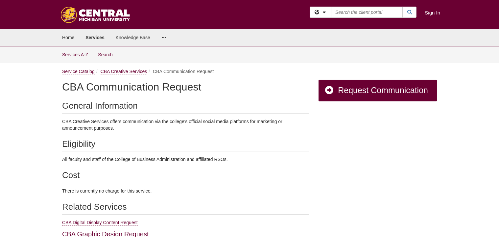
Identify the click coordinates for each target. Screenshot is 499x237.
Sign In (432, 12)
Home (68, 37)
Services (95, 37)
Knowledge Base (133, 37)
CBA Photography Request (101, 198)
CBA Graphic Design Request (105, 187)
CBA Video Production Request (108, 208)
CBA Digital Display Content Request (100, 176)
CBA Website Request (94, 219)
